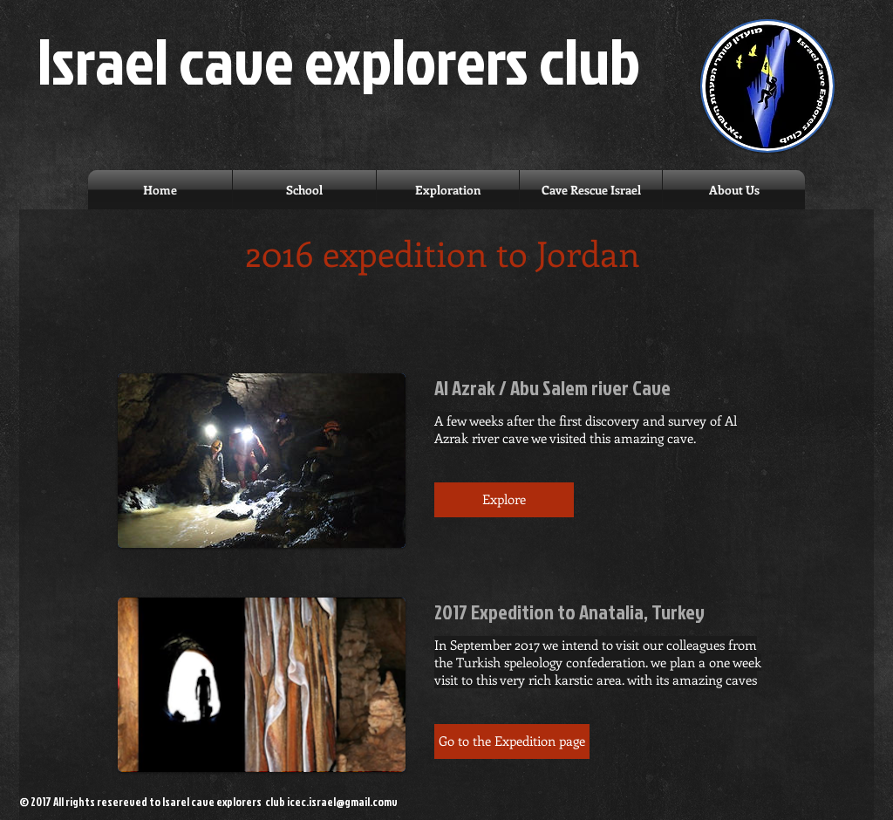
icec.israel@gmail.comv (342, 802)
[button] (504, 499)
